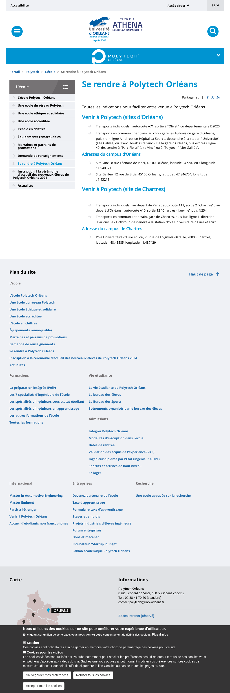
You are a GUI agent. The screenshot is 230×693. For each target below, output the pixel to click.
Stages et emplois (86, 516)
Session (33, 644)
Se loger (95, 473)
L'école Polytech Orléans (36, 97)
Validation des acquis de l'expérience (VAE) (122, 452)
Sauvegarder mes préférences (47, 677)
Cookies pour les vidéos (45, 654)
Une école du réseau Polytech (41, 105)
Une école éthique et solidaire (41, 113)
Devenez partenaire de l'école (95, 495)
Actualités (25, 185)
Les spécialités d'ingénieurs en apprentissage (44, 408)
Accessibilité (20, 5)
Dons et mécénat (86, 537)
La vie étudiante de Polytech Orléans (117, 387)
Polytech (32, 72)
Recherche (145, 483)
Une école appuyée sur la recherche (163, 495)
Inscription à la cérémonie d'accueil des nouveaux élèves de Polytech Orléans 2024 (41, 174)
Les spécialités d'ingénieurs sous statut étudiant (46, 401)
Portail (14, 72)
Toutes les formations (26, 422)
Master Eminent (21, 502)
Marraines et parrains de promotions (37, 146)
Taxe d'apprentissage (89, 502)
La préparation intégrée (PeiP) (32, 387)
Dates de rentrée (102, 445)
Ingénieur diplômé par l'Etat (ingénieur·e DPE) (124, 459)
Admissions (98, 419)
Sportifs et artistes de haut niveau (115, 466)
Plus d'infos (160, 636)
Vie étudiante (100, 375)
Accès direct (176, 6)
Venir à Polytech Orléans (28, 516)
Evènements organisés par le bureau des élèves (125, 408)
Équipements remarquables (39, 137)
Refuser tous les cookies (93, 677)
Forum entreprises (87, 530)
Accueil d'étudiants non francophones (38, 523)
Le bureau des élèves (105, 394)
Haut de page (201, 274)
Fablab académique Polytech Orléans (101, 551)
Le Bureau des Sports (105, 401)
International (20, 483)
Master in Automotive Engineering (36, 495)
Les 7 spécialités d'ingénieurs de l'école (39, 394)
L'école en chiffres (31, 129)
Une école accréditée (34, 121)
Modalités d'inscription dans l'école (116, 438)
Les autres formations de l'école (34, 415)
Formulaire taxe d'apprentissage (98, 509)
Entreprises (82, 483)
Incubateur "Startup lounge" (95, 544)
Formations (19, 375)
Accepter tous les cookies (44, 687)
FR (215, 5)
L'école (50, 72)
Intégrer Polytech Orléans (108, 431)
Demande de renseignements (40, 155)
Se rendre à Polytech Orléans (40, 163)
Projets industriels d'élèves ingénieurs (102, 523)
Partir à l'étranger (23, 509)
